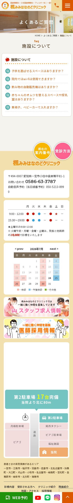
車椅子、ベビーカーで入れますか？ (35, 107)
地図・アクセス (30, 491)
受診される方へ (26, 487)
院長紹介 (64, 487)
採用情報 (47, 491)
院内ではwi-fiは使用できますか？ (34, 79)
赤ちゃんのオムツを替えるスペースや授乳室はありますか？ (40, 97)
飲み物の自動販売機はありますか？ (35, 87)
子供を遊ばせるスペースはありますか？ (38, 71)
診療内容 (9, 487)
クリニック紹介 (47, 487)
